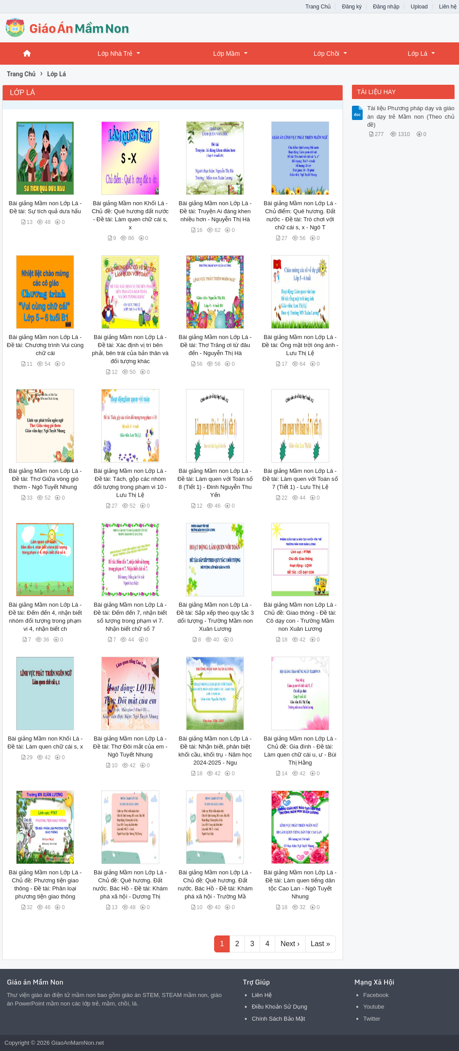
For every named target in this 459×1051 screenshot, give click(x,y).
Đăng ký (352, 7)
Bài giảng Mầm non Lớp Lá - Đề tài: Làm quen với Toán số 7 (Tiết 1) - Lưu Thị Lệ (300, 479)
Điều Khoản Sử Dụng (279, 1006)
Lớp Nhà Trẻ (115, 53)
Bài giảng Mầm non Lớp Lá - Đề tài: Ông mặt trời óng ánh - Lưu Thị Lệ (300, 345)
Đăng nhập (386, 7)
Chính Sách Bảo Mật (278, 1018)
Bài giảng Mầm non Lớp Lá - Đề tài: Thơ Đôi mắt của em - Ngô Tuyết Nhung (130, 746)
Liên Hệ (262, 995)
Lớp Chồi (326, 53)
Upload (419, 7)
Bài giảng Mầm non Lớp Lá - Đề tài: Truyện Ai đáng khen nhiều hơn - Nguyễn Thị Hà (215, 211)
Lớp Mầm (226, 53)
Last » (321, 944)
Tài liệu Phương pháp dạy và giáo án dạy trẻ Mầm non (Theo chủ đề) (411, 116)
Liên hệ (448, 7)
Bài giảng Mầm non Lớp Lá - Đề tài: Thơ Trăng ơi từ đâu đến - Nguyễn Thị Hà (215, 345)
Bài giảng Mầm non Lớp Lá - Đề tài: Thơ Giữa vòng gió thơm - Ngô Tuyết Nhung (45, 479)
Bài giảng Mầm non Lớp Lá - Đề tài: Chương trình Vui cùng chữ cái (45, 345)
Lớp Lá (417, 53)
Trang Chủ (318, 7)
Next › (290, 944)
